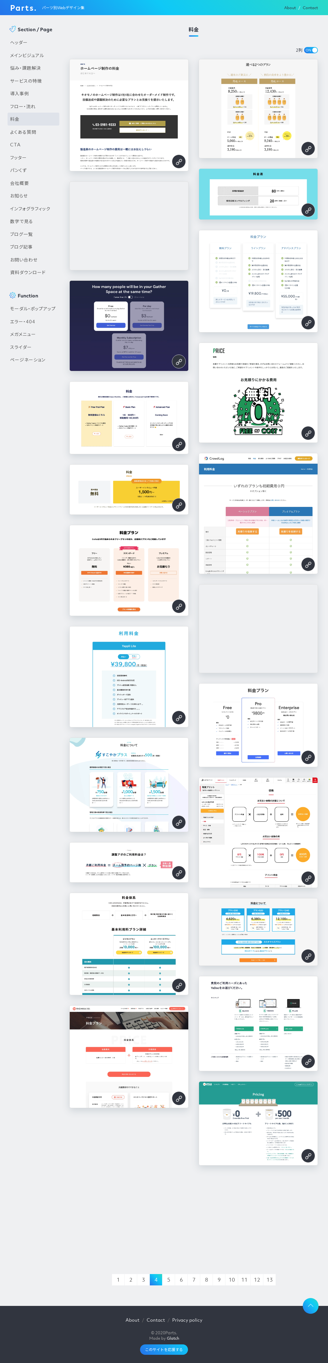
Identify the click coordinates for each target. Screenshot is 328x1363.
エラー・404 (22, 321)
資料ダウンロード (28, 272)
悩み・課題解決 (25, 68)
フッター (18, 157)
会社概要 (19, 183)
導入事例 (19, 93)
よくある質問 (23, 132)
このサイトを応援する (164, 1349)
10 (232, 1279)
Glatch (173, 1338)
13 (269, 1279)
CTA (15, 144)
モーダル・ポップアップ (33, 308)
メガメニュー (23, 334)
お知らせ (19, 195)
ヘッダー (19, 42)
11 (244, 1279)
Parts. (23, 7)
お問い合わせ (24, 259)
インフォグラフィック (30, 208)
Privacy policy (187, 1320)
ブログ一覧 (21, 234)
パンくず (18, 170)
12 (257, 1279)
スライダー (21, 347)
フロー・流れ (23, 106)
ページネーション (27, 359)
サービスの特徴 (26, 81)
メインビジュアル (27, 55)
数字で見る (21, 221)
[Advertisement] (33, 473)
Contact (310, 7)
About (290, 7)
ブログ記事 (21, 247)
